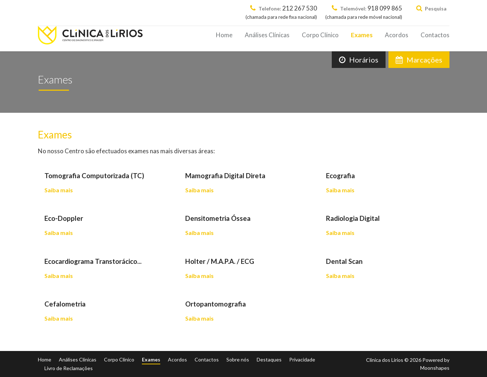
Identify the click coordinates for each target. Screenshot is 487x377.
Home (224, 35)
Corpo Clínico (320, 35)
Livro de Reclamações (68, 368)
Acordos (396, 35)
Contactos (435, 35)
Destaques (269, 359)
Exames (362, 35)
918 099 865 (363, 12)
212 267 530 (281, 12)
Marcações (419, 59)
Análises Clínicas (267, 35)
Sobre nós (237, 359)
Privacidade (302, 359)
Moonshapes (434, 368)
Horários (358, 59)
